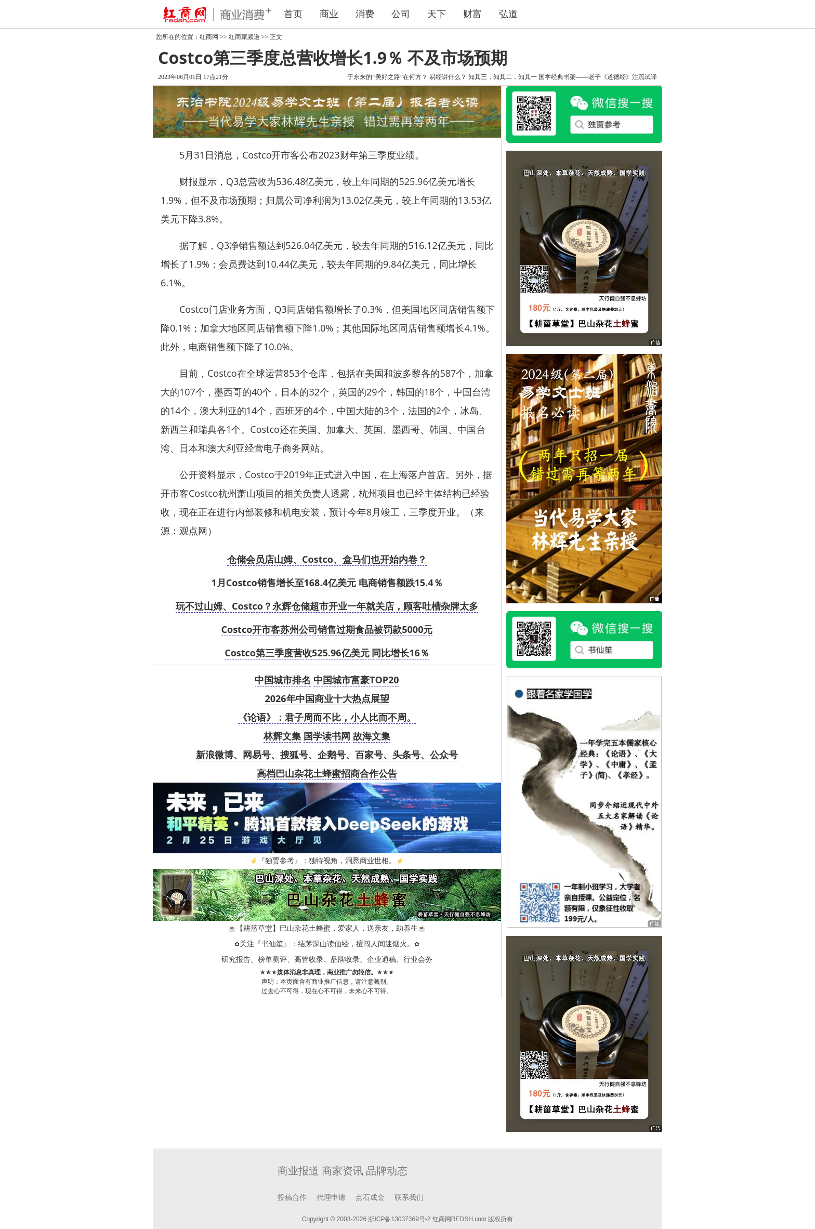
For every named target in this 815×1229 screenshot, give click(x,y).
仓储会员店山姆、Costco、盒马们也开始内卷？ (327, 559)
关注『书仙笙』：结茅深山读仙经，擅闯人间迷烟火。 (327, 944)
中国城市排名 (283, 679)
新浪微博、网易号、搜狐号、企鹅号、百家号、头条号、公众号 (327, 754)
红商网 (209, 37)
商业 (329, 14)
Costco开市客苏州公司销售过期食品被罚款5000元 (327, 629)
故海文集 (371, 736)
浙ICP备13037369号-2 (399, 1219)
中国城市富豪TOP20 (356, 679)
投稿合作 (292, 1197)
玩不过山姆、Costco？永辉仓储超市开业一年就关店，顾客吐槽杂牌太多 (327, 606)
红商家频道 (244, 37)
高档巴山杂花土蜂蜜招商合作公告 (327, 773)
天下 (436, 14)
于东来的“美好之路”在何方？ (387, 77)
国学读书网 (327, 736)
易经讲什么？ (448, 77)
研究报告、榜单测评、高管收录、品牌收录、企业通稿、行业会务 (326, 959)
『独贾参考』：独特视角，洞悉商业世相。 (327, 861)
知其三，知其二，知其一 (502, 77)
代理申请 (331, 1197)
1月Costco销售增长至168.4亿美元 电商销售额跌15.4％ (326, 582)
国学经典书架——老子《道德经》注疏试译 (597, 77)
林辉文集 (282, 736)
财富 (472, 14)
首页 (293, 14)
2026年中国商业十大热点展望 (327, 698)
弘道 (508, 14)
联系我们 (409, 1197)
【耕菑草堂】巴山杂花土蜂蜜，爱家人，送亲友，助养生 (327, 928)
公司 (400, 14)
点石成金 (370, 1197)
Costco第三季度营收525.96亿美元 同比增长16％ (327, 652)
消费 (365, 14)
